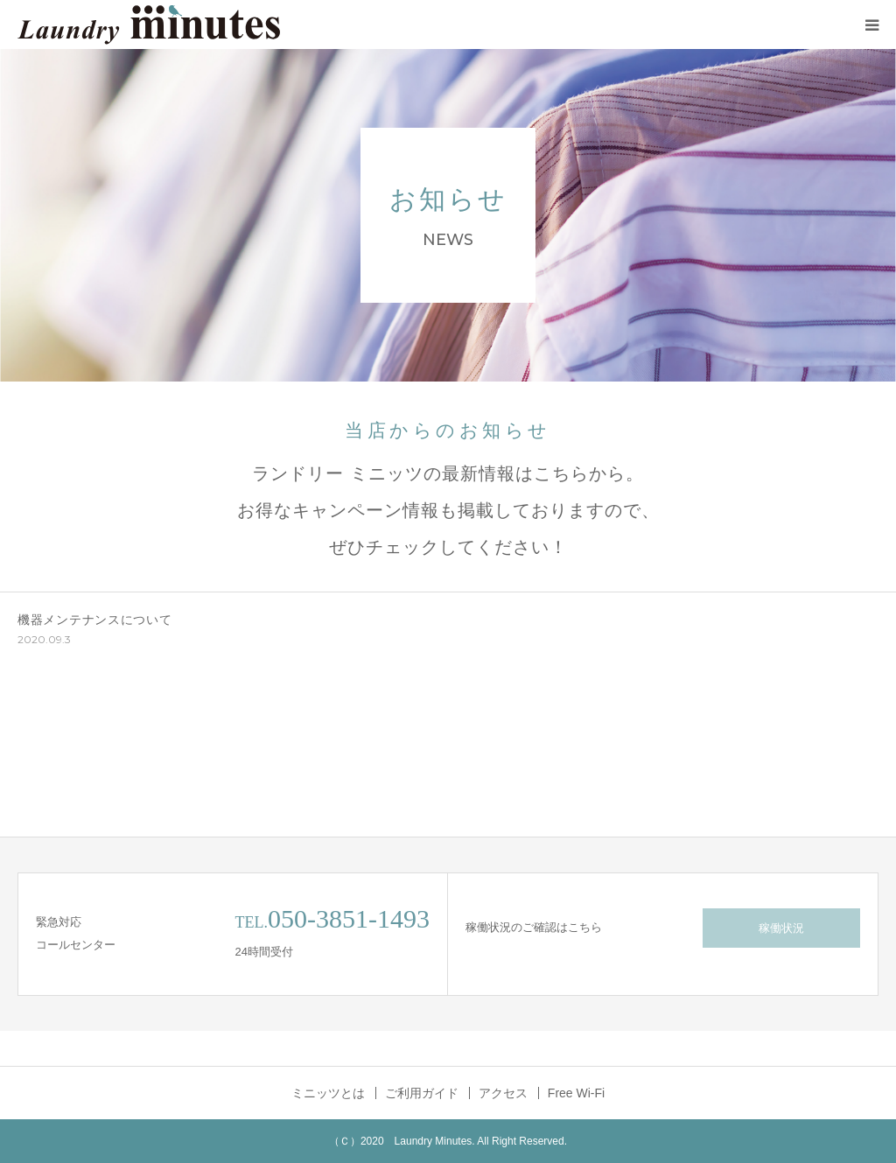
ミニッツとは (328, 1093)
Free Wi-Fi (576, 1093)
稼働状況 (781, 928)
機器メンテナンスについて (95, 620)
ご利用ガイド (421, 1093)
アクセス (503, 1093)
